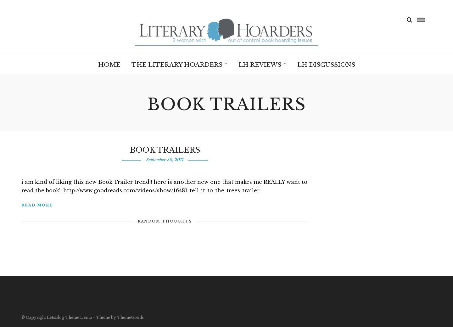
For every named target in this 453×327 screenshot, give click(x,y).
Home (109, 64)
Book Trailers (165, 150)
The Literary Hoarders (176, 64)
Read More (37, 205)
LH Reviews (259, 64)
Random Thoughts (165, 221)
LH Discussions (326, 64)
